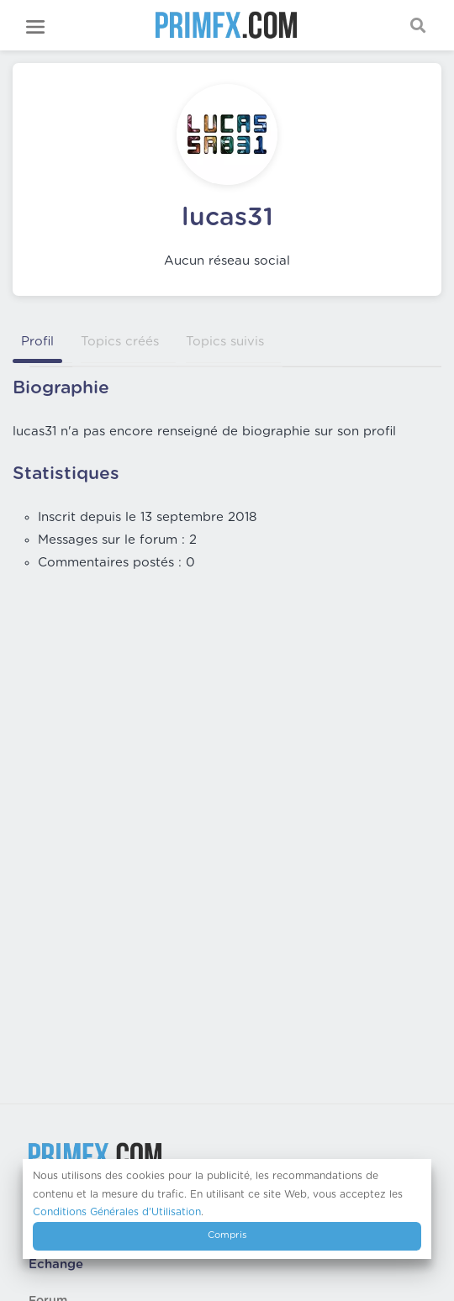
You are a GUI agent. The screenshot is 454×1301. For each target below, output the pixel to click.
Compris (227, 1235)
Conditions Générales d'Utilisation (117, 1212)
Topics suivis (225, 341)
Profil (37, 341)
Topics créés (120, 341)
